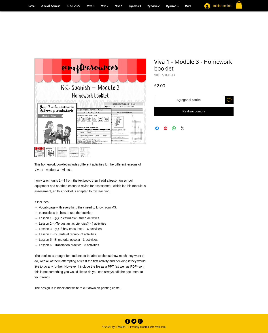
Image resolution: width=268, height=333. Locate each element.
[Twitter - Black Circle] (133, 321)
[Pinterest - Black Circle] (140, 321)
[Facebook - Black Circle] (127, 321)
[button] (239, 5)
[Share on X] (182, 128)
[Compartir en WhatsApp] (174, 128)
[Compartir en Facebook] (157, 128)
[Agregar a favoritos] (229, 100)
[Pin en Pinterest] (165, 128)
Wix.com (160, 327)
